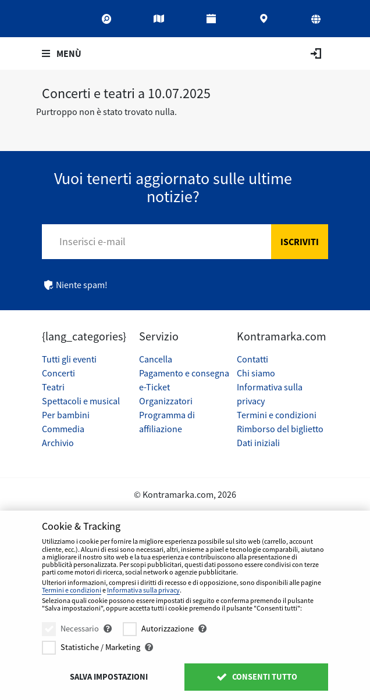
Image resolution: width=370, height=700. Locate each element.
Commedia (63, 429)
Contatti (252, 359)
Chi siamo (256, 373)
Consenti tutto (256, 677)
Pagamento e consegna (184, 373)
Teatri (53, 387)
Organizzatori (166, 401)
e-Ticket (154, 387)
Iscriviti (299, 241)
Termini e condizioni (276, 415)
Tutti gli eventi (69, 359)
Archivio (58, 442)
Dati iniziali (258, 442)
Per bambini (66, 415)
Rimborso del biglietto (280, 429)
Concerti (58, 373)
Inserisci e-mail (92, 241)
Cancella (155, 359)
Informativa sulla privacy (143, 590)
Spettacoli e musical (81, 401)
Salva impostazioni (109, 677)
